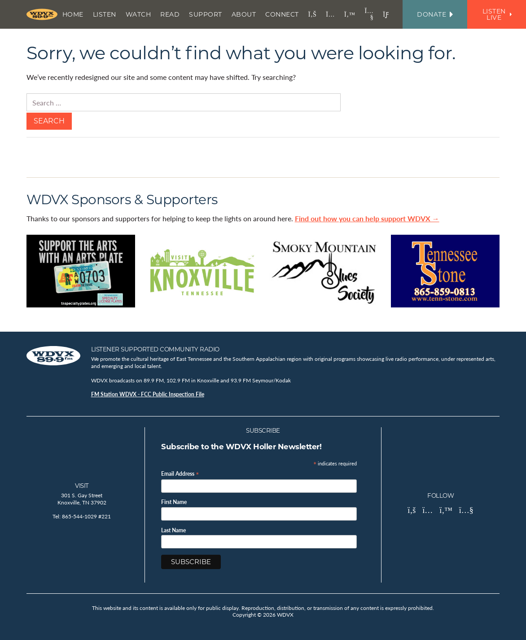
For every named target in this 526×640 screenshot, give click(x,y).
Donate (435, 14)
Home (72, 14)
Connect (282, 14)
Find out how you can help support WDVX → (367, 218)
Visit (82, 485)
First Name (174, 502)
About (244, 14)
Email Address (180, 473)
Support (205, 14)
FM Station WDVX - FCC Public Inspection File (147, 394)
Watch (138, 14)
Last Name (173, 530)
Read (170, 14)
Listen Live (497, 14)
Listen (104, 14)
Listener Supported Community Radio (155, 349)
